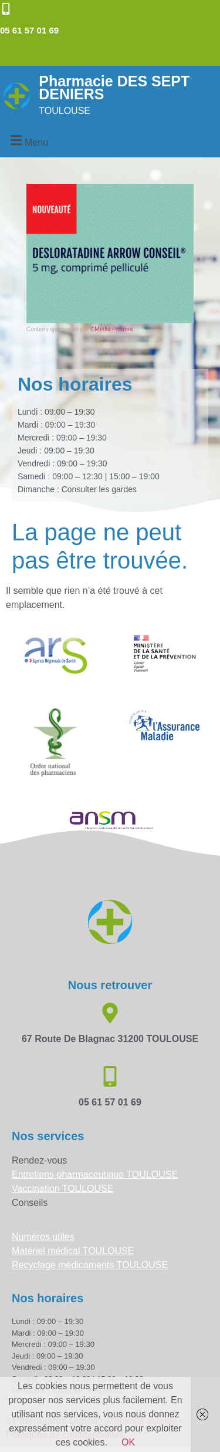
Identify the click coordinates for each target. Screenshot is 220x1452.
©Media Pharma (111, 329)
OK (128, 1442)
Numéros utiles (43, 1237)
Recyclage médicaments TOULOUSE (90, 1265)
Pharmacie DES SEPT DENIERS (114, 88)
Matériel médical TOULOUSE (73, 1251)
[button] (27, 141)
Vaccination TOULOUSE (62, 1189)
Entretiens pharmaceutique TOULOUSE (95, 1174)
